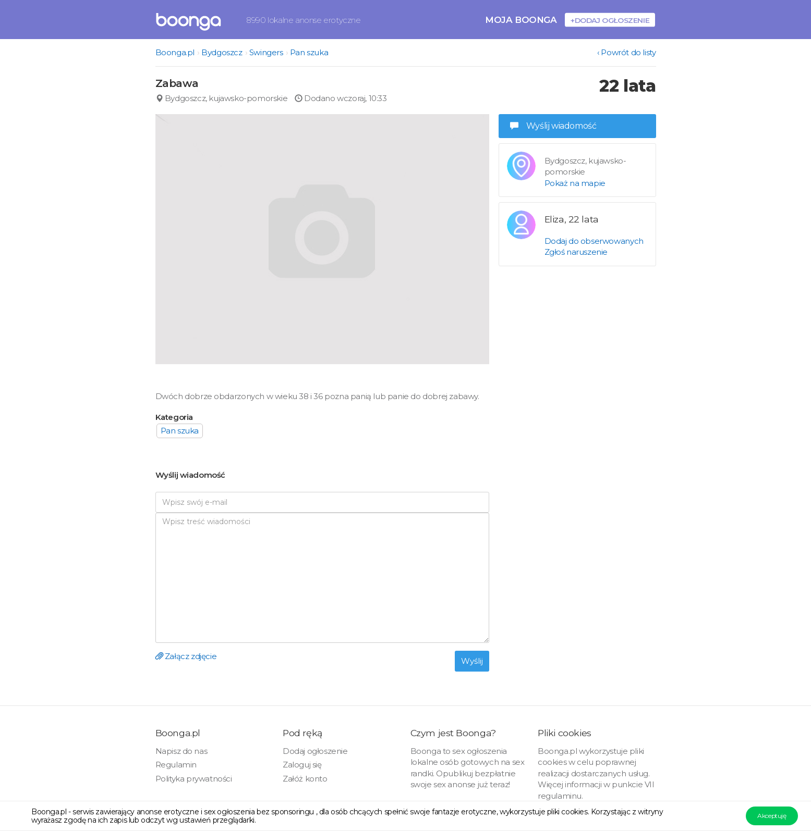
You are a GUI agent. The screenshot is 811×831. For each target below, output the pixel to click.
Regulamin (176, 765)
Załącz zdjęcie (186, 656)
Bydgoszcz (221, 52)
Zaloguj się (302, 765)
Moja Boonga (521, 19)
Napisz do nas (181, 751)
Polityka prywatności (193, 779)
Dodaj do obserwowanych (594, 241)
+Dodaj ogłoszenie (610, 20)
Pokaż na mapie (575, 183)
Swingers (266, 52)
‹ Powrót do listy (626, 52)
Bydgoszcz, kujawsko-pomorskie (221, 98)
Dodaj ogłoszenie (315, 751)
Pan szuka (309, 52)
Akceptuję (771, 816)
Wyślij (472, 661)
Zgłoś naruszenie (576, 252)
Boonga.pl (175, 52)
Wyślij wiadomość (553, 126)
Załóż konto (305, 779)
